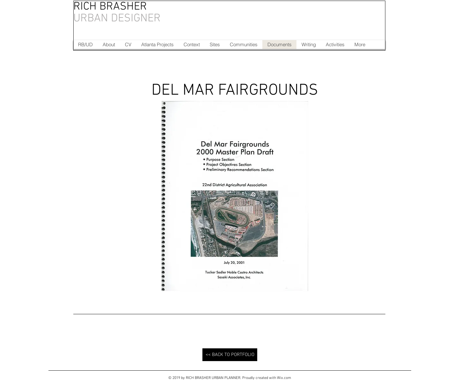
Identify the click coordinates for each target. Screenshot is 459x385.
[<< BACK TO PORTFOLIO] (230, 354)
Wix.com (284, 378)
